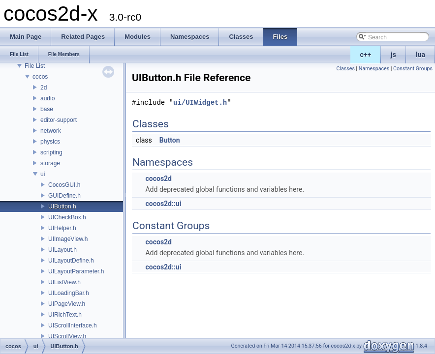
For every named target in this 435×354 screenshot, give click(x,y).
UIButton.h (62, 206)
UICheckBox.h (67, 217)
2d (43, 87)
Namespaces (374, 68)
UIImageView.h (68, 239)
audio (47, 98)
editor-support (58, 120)
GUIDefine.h (64, 195)
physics (50, 141)
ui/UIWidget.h (200, 102)
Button (169, 140)
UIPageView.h (66, 303)
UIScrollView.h (67, 336)
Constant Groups (413, 68)
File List (35, 65)
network (50, 130)
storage (50, 163)
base (46, 109)
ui (42, 174)
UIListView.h (64, 282)
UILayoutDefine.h (71, 260)
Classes (345, 68)
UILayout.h (62, 249)
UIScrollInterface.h (72, 325)
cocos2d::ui (163, 203)
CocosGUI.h (64, 184)
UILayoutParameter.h (76, 271)
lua (420, 55)
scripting (51, 152)
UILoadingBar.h (68, 293)
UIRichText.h (65, 314)
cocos (40, 76)
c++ (366, 55)
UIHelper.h (62, 228)
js (393, 55)
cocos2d (158, 178)
